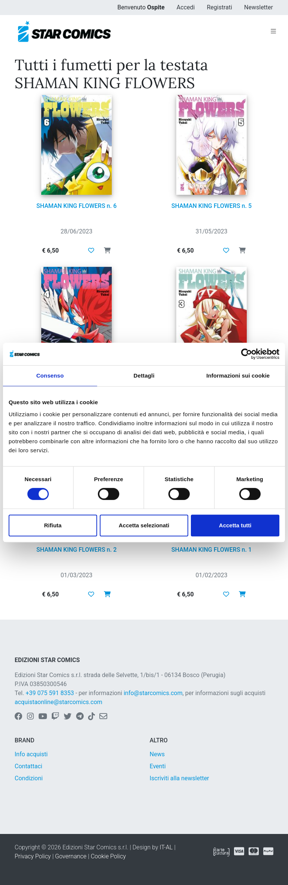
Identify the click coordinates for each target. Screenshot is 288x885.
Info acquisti (31, 754)
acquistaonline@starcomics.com (58, 702)
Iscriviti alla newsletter (179, 778)
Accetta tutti (235, 525)
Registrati (219, 7)
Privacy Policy (33, 856)
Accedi (186, 7)
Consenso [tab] (50, 375)
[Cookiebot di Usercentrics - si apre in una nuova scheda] (246, 354)
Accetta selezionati (143, 525)
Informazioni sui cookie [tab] (238, 375)
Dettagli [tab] (144, 375)
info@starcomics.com (153, 693)
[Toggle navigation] (273, 31)
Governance (71, 856)
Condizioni (29, 778)
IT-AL (166, 847)
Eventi (158, 766)
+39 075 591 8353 (50, 693)
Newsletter (258, 7)
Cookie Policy (108, 856)
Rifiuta (53, 525)
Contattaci (28, 766)
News (157, 754)
